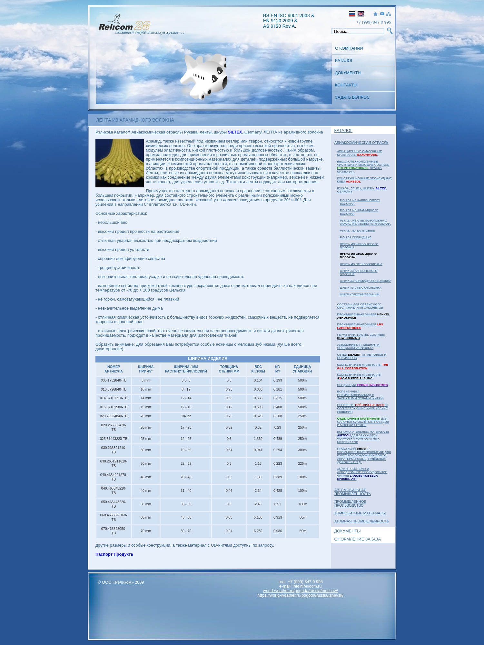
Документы (348, 72)
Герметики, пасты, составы (361, 336)
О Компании (349, 48)
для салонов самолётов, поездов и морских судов (363, 422)
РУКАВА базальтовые (357, 230)
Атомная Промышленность (361, 521)
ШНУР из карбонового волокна (359, 272)
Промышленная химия (363, 316)
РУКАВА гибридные (355, 237)
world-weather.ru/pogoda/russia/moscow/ (300, 590)
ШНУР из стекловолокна (360, 287)
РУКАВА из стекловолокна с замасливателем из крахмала (365, 222)
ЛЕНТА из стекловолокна (361, 264)
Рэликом (103, 132)
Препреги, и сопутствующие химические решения (362, 408)
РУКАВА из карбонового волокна (360, 201)
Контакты (346, 85)
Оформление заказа (357, 539)
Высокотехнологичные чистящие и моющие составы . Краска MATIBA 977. (363, 166)
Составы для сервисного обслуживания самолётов (360, 306)
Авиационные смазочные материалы (359, 152)
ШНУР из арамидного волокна (365, 281)
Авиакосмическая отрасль (361, 142)
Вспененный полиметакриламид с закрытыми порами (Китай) (360, 395)
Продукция (362, 385)
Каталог (344, 60)
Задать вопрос (352, 97)
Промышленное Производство (350, 503)
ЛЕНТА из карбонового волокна (359, 245)
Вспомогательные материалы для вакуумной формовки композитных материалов (363, 436)
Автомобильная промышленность (352, 492)
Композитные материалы (362, 366)
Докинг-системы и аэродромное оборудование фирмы (362, 474)
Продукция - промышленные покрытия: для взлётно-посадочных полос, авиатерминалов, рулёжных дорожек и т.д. (364, 455)
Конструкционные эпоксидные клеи (364, 179)
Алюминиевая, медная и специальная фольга (358, 346)
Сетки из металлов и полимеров (361, 356)
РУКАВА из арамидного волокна (359, 211)
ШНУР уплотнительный (360, 294)
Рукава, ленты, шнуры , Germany (362, 189)
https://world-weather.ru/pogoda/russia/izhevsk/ (300, 595)
